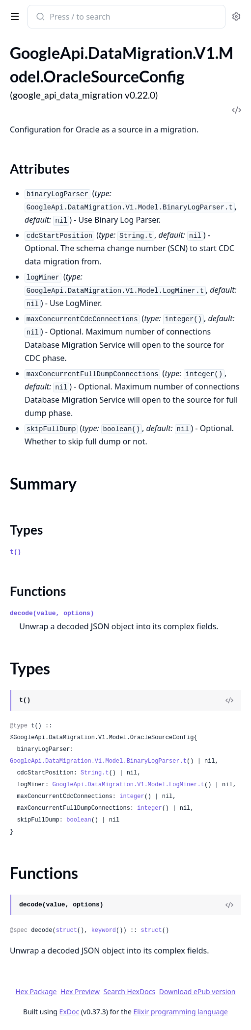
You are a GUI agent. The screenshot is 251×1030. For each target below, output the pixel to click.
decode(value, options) (52, 613)
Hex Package (35, 991)
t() (15, 552)
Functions (38, 591)
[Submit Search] (39, 18)
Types (26, 529)
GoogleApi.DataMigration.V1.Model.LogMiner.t (128, 784)
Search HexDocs (129, 992)
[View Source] (229, 700)
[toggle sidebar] (13, 15)
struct (66, 930)
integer (131, 796)
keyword (103, 930)
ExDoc (69, 1011)
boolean (78, 820)
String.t (95, 773)
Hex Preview (80, 991)
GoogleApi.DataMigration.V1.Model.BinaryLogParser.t (98, 761)
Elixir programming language (181, 1011)
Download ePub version (197, 991)
